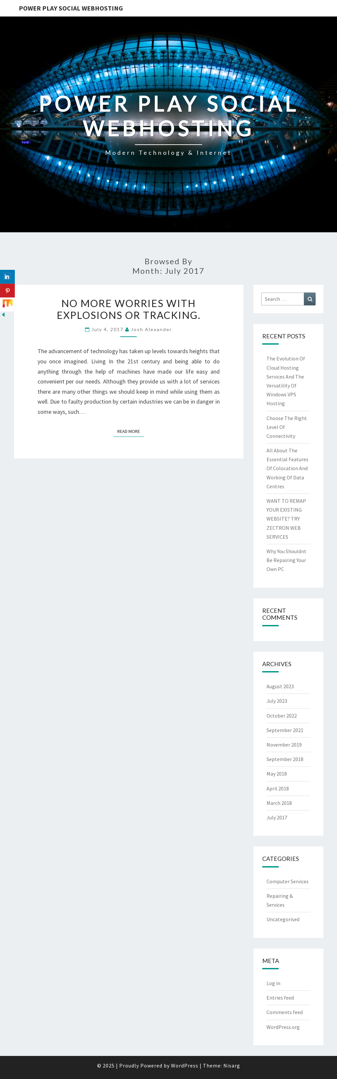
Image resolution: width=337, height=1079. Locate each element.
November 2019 (284, 744)
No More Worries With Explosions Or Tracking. (129, 309)
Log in (273, 983)
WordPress (184, 1065)
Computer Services (288, 881)
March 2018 (279, 803)
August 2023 (280, 686)
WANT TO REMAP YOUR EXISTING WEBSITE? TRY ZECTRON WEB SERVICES (286, 518)
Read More (130, 431)
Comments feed (285, 1012)
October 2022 (282, 715)
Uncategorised (283, 919)
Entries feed (280, 997)
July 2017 (277, 817)
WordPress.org (283, 1027)
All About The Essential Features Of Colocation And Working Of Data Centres (287, 468)
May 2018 (277, 773)
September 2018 (285, 759)
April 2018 (278, 788)
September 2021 (285, 730)
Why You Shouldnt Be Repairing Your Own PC (286, 560)
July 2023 (277, 700)
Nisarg (231, 1065)
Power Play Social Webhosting (71, 8)
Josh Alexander (151, 329)
